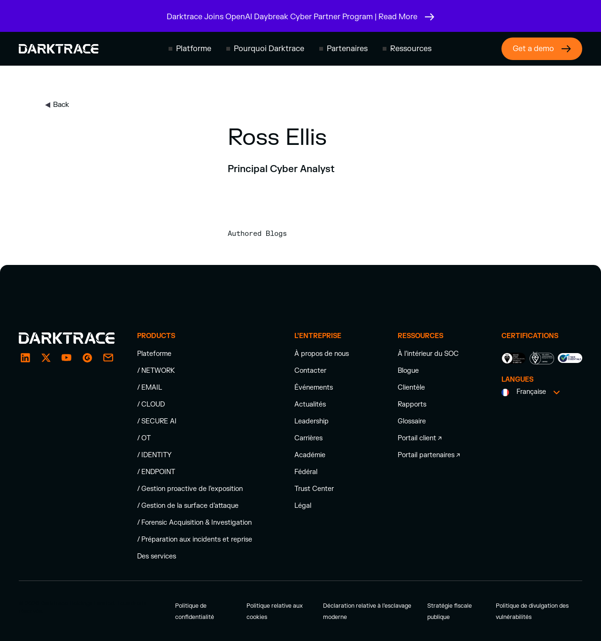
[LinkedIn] (25, 357)
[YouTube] (66, 357)
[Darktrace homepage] (59, 48)
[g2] (87, 357)
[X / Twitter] (46, 357)
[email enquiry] (108, 357)
